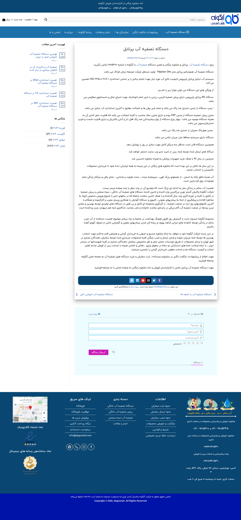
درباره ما (68, 32)
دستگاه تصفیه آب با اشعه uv (198, 294)
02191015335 (136, 8)
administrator (133, 58)
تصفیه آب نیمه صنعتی (120, 418)
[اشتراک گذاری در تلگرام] (131, 280)
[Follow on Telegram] (69, 447)
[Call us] (76, 447)
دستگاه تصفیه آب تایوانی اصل (93, 294)
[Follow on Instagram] (84, 447)
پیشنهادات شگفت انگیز (145, 32)
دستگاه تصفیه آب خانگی (120, 406)
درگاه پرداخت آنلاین (80, 423)
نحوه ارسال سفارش (161, 412)
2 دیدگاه (51, 86)
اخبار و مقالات (103, 32)
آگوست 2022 (58, 134)
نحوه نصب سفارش (160, 418)
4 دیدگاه (51, 73)
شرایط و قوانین (161, 429)
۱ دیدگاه (51, 60)
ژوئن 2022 (59, 146)
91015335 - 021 (220, 428)
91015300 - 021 (201, 428)
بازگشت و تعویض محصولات (160, 423)
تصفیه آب (141, 65)
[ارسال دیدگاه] (98, 352)
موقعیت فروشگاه (80, 412)
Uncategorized (160, 286)
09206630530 (210, 461)
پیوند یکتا (134, 286)
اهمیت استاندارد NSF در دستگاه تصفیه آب (44, 105)
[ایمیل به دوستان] (148, 280)
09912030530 (120, 8)
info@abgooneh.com (80, 435)
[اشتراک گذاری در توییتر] (154, 280)
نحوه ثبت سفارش (160, 406)
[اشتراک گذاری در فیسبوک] (159, 280)
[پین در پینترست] (143, 280)
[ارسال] (45, 19)
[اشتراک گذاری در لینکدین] (137, 280)
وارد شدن (94, 314)
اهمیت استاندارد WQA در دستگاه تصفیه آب (43, 81)
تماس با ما (54, 32)
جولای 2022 (59, 140)
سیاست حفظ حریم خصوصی (160, 435)
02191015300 (104, 8)
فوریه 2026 (59, 128)
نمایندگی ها (121, 32)
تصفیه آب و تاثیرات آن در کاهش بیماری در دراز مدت (43, 68)
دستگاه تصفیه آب (199, 65)
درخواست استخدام (80, 429)
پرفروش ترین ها (80, 418)
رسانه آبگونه (84, 32)
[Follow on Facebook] (91, 447)
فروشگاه (80, 406)
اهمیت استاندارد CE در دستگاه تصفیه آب (40, 95)
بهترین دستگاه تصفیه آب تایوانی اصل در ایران (43, 55)
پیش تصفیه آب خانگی (120, 412)
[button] (12, 19)
